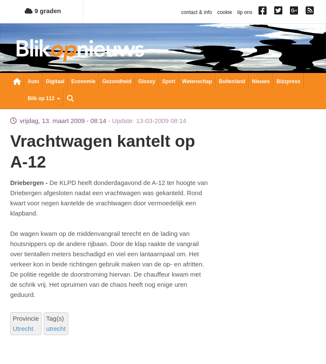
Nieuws (261, 81)
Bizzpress (289, 81)
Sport (168, 81)
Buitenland (232, 81)
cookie (224, 12)
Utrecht (23, 328)
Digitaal (55, 81)
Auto (33, 81)
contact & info (196, 12)
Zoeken (70, 99)
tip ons (244, 12)
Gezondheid (117, 81)
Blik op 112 (44, 98)
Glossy (146, 81)
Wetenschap (197, 81)
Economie (83, 81)
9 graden (43, 10)
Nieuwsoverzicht (17, 82)
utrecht (56, 328)
